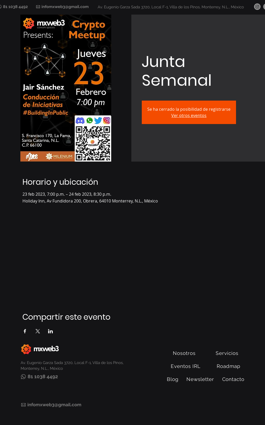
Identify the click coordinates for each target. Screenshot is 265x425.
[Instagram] (257, 6)
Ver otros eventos (189, 115)
